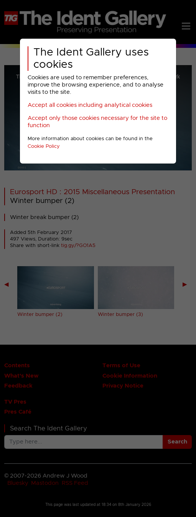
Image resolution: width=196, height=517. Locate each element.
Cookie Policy (44, 146)
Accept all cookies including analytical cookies (90, 105)
